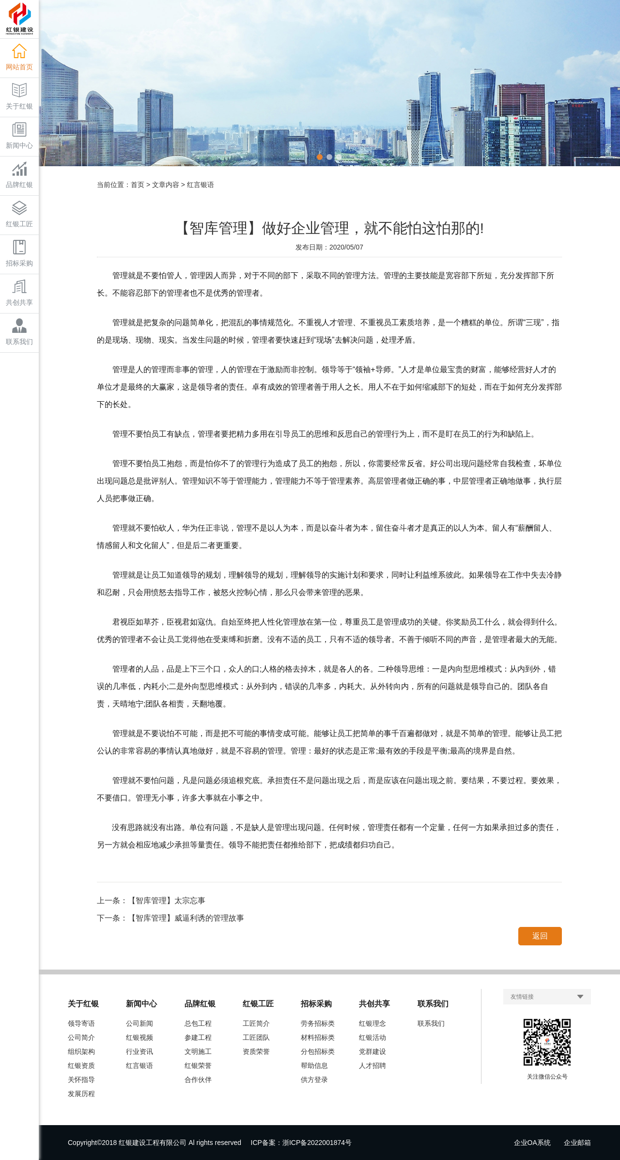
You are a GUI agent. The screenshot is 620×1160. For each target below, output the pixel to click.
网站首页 (19, 57)
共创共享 (19, 292)
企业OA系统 (532, 1142)
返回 (540, 936)
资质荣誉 (256, 1051)
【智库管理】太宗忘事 (166, 900)
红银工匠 (19, 214)
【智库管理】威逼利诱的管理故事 (186, 918)
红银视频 (139, 1037)
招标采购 (19, 253)
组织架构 (81, 1051)
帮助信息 (314, 1065)
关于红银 (19, 96)
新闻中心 (19, 135)
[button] (320, 157)
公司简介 (81, 1037)
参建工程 (198, 1037)
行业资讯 (139, 1051)
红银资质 (81, 1065)
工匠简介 (256, 1023)
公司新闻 (139, 1023)
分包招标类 (318, 1051)
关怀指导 (81, 1079)
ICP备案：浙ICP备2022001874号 (301, 1142)
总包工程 (198, 1023)
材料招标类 (318, 1037)
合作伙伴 (198, 1079)
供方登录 (314, 1079)
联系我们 (19, 331)
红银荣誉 (198, 1065)
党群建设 (372, 1051)
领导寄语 (81, 1023)
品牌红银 (19, 174)
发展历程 (81, 1093)
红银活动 (372, 1037)
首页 (137, 184)
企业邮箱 (577, 1142)
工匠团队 (256, 1037)
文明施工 (198, 1051)
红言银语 (139, 1065)
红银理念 (372, 1023)
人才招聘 (372, 1065)
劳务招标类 (318, 1023)
